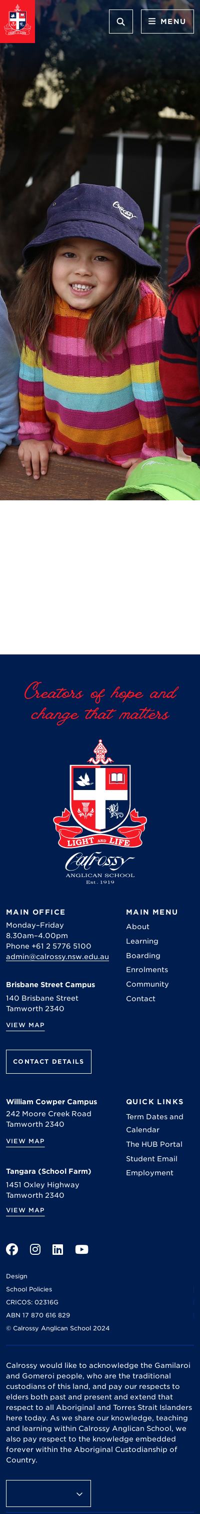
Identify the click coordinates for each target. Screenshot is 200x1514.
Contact (141, 999)
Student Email (152, 1159)
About (138, 927)
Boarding (143, 956)
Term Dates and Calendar (155, 1123)
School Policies (29, 1289)
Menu (167, 22)
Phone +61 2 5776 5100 (49, 946)
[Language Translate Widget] (48, 1493)
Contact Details (48, 1061)
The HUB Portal (154, 1144)
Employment (150, 1173)
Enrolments (147, 970)
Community (147, 984)
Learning (142, 941)
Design (17, 1276)
